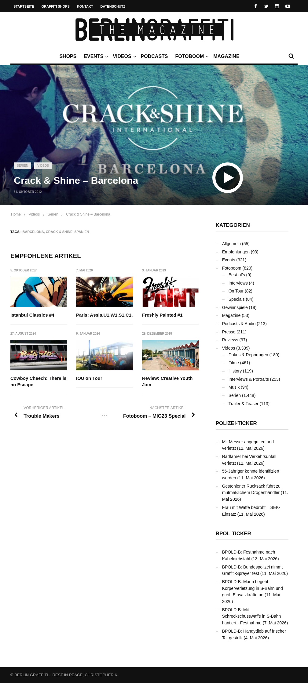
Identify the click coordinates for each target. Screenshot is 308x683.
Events (95, 56)
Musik (234, 387)
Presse (229, 331)
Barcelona (33, 232)
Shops (67, 56)
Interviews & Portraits (249, 379)
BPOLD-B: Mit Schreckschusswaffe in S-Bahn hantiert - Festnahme (251, 616)
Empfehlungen (236, 251)
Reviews (230, 339)
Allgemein (231, 243)
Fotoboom (191, 56)
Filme (234, 362)
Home (16, 214)
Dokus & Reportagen (248, 354)
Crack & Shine (59, 232)
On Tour (236, 291)
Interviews (238, 283)
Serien (22, 165)
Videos (123, 56)
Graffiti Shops (56, 6)
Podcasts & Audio (239, 323)
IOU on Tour (89, 378)
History (235, 371)
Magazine (226, 56)
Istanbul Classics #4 (32, 315)
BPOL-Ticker (233, 533)
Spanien (81, 232)
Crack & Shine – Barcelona (88, 214)
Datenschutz (113, 6)
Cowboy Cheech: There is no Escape (38, 381)
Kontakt (85, 6)
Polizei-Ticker (236, 423)
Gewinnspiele (235, 307)
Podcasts (154, 56)
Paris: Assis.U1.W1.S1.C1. (104, 315)
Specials (237, 299)
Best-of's (237, 274)
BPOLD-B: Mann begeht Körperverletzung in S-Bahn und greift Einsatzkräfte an (252, 588)
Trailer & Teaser (243, 403)
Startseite (23, 6)
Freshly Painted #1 (162, 315)
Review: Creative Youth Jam (167, 381)
